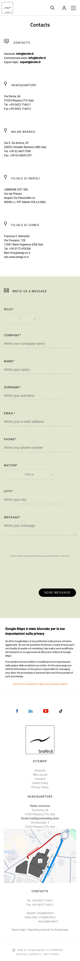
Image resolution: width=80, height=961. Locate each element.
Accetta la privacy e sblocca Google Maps (40, 684)
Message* (12, 517)
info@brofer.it (24, 53)
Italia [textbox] (29, 474)
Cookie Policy (40, 783)
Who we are (40, 774)
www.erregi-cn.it (19, 257)
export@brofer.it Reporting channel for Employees (48, 925)
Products (40, 770)
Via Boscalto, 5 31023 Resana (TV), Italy (40, 824)
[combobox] (21, 318)
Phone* (10, 439)
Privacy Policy (40, 787)
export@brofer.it (30, 62)
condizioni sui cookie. (35, 665)
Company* (12, 335)
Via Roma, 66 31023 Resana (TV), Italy (40, 812)
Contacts (40, 779)
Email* (9, 413)
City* (8, 491)
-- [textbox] (20, 318)
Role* (9, 309)
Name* (9, 361)
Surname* (12, 387)
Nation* (10, 465)
